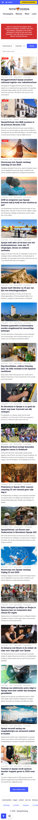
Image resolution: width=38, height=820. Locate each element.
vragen (15, 800)
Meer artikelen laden (19, 789)
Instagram (26, 805)
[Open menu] (2, 2)
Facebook (16, 805)
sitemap (34, 800)
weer (27, 14)
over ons (28, 800)
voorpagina (8, 14)
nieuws (19, 14)
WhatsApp (6, 805)
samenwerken (7, 800)
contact (21, 800)
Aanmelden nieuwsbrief (28, 2)
